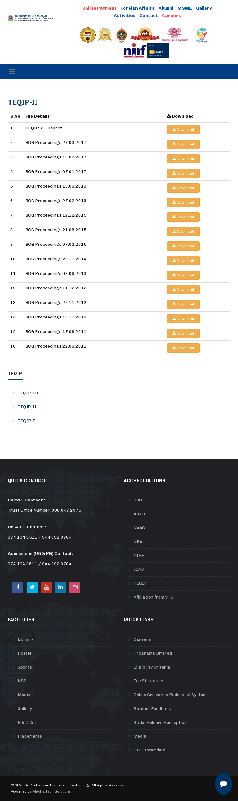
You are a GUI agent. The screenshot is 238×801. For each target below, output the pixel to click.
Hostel (24, 653)
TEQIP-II (27, 406)
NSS (22, 680)
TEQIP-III (28, 393)
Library (25, 639)
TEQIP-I (26, 420)
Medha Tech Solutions (51, 791)
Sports (25, 667)
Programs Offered (153, 653)
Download (183, 130)
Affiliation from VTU (153, 597)
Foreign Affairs (138, 8)
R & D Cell (27, 722)
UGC (138, 500)
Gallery (204, 8)
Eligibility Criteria (152, 667)
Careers (142, 639)
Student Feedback (152, 708)
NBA (138, 541)
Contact (148, 15)
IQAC (139, 569)
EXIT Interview (149, 750)
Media (24, 694)
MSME (184, 8)
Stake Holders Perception (160, 722)
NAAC (139, 527)
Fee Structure (148, 680)
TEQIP (140, 583)
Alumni (166, 8)
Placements (30, 736)
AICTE (140, 514)
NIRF (139, 555)
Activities (124, 15)
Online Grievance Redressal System (170, 694)
